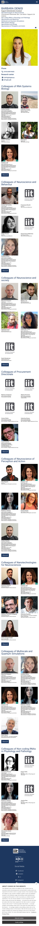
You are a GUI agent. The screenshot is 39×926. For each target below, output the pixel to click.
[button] (35, 27)
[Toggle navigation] (37, 2)
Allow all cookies (19, 918)
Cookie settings (19, 922)
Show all (5, 175)
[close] (36, 883)
